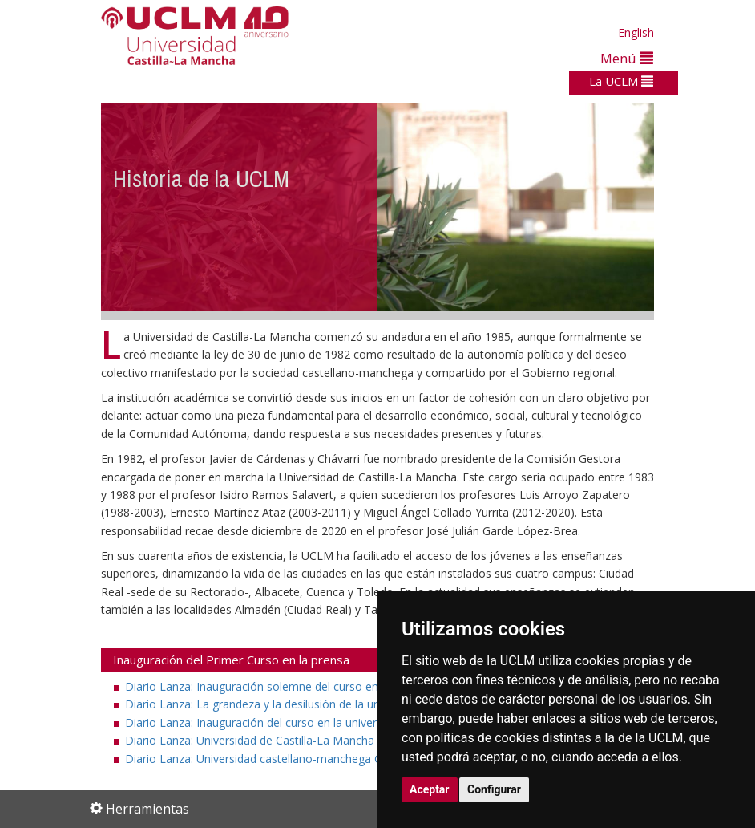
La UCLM (621, 81)
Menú (626, 58)
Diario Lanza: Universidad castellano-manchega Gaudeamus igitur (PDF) (319, 758)
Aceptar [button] (430, 789)
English (636, 32)
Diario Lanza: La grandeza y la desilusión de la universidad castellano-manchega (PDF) (356, 704)
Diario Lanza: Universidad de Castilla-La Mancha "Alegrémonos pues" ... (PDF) (334, 740)
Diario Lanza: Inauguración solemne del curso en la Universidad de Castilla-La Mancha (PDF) (372, 686)
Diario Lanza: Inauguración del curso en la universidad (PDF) (288, 722)
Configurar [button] (494, 789)
